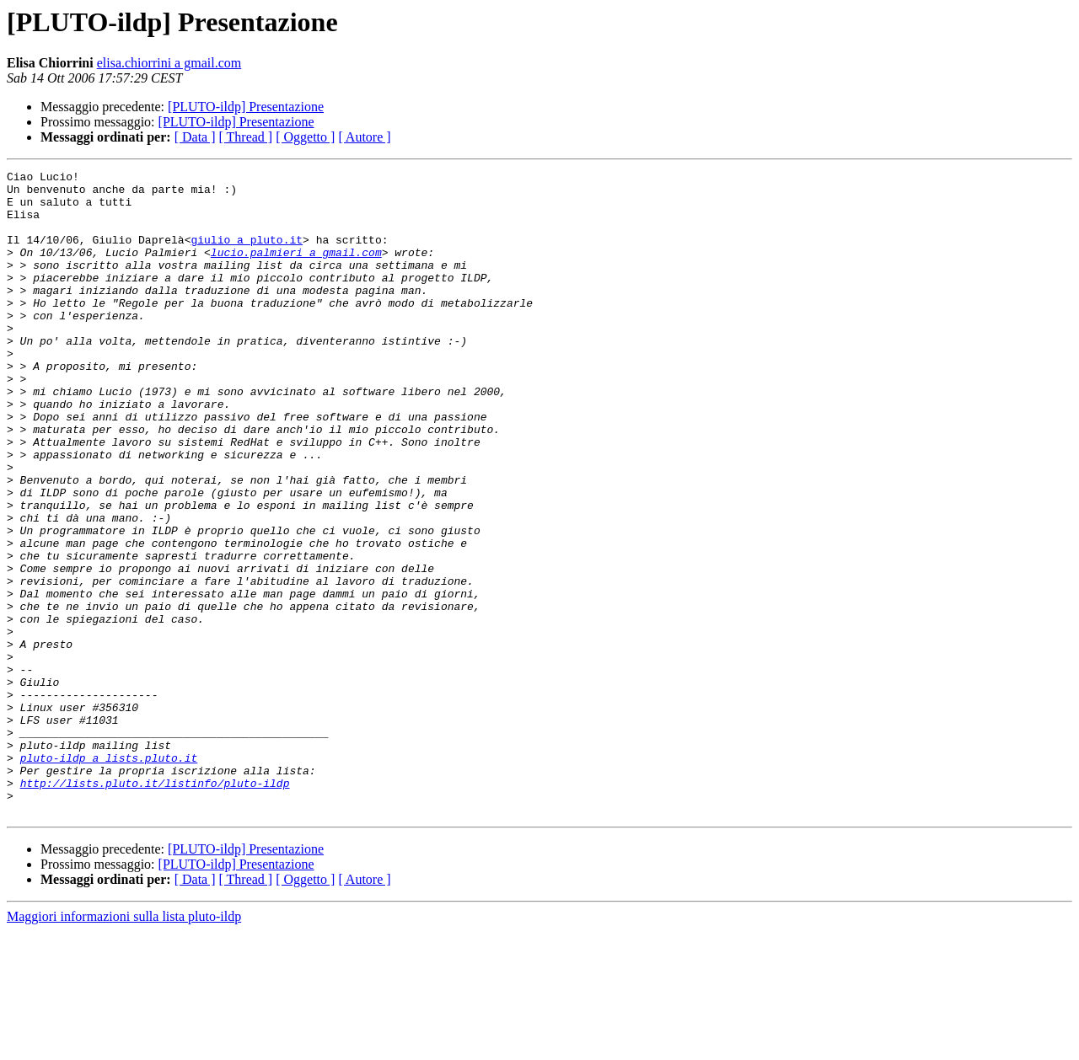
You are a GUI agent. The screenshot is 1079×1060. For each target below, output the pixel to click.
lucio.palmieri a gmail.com (296, 269)
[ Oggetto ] (305, 137)
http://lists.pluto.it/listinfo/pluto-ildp (155, 906)
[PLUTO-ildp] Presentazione (246, 106)
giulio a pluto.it (247, 254)
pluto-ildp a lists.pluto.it (109, 876)
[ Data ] (195, 137)
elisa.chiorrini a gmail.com (169, 63)
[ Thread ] (246, 137)
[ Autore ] (364, 137)
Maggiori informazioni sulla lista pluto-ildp (124, 1045)
